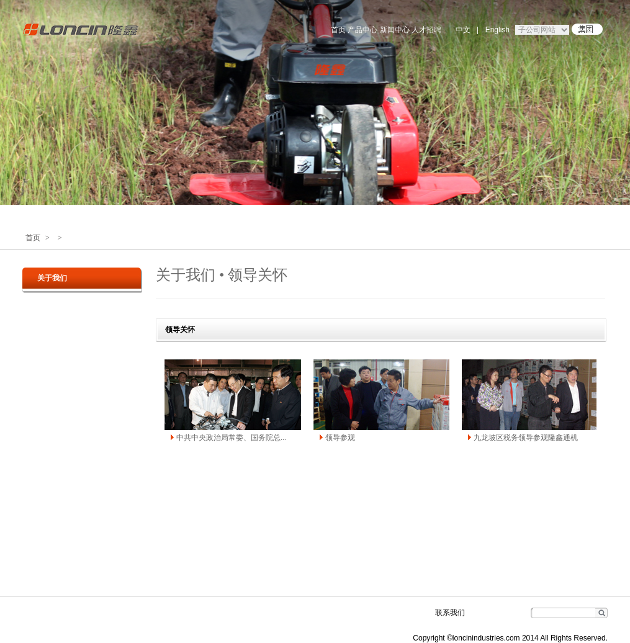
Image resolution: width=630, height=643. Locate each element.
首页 (338, 29)
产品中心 (362, 29)
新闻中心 (395, 29)
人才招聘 (426, 29)
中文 (463, 29)
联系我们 (450, 612)
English (497, 29)
